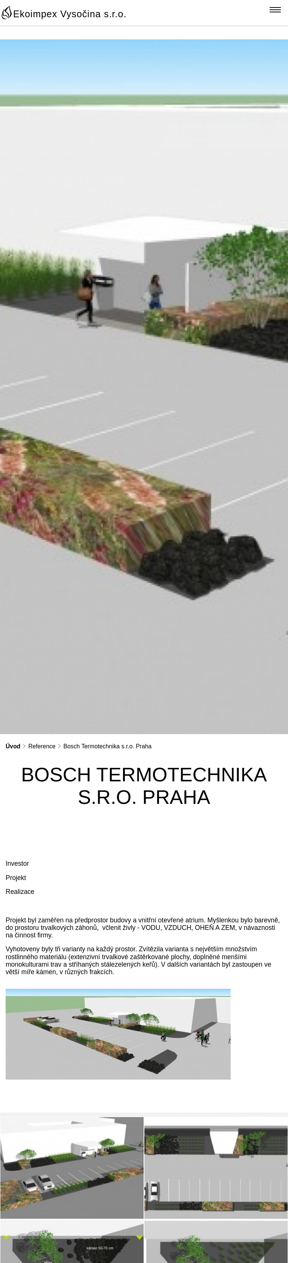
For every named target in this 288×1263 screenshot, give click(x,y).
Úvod (13, 746)
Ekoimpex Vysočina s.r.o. (69, 14)
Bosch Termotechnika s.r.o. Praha (107, 746)
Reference (42, 746)
